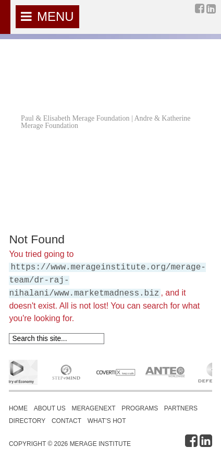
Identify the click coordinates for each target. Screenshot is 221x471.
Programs (139, 408)
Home (18, 408)
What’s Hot (107, 421)
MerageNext (93, 408)
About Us (50, 408)
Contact (66, 421)
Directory (27, 421)
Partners (181, 408)
